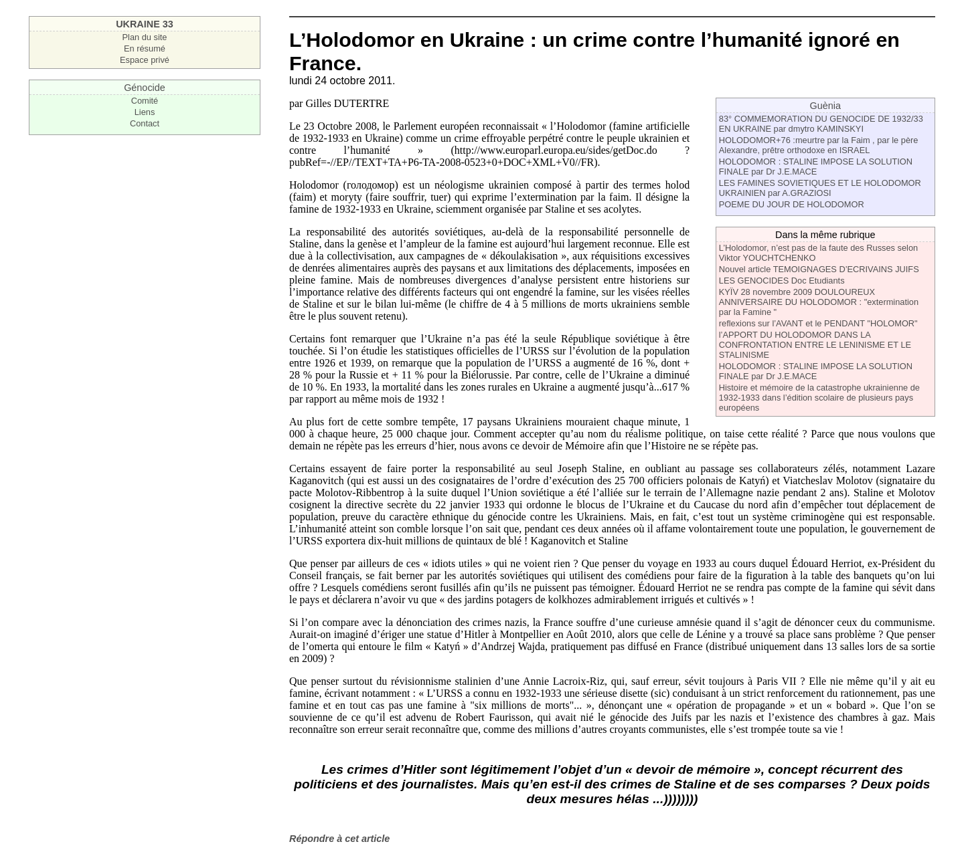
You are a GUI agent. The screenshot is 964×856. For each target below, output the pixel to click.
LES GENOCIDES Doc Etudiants (782, 281)
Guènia (825, 105)
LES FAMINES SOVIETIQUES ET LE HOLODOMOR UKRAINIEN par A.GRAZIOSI (820, 188)
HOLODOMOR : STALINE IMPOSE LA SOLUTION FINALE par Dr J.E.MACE (815, 166)
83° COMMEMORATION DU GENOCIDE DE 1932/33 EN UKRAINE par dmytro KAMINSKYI (821, 124)
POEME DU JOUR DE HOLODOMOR (791, 204)
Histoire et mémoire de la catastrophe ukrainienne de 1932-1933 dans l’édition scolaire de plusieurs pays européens (819, 398)
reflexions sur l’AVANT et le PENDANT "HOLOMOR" (818, 323)
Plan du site (145, 37)
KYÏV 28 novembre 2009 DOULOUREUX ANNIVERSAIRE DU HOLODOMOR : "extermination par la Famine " (818, 302)
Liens (145, 112)
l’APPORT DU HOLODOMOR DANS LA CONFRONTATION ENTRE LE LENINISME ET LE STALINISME (815, 345)
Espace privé (144, 60)
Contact (144, 123)
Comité (145, 101)
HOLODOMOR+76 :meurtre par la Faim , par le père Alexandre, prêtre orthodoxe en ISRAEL (818, 145)
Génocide (144, 87)
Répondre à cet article (339, 838)
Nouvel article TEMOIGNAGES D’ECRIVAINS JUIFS (819, 269)
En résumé (144, 48)
